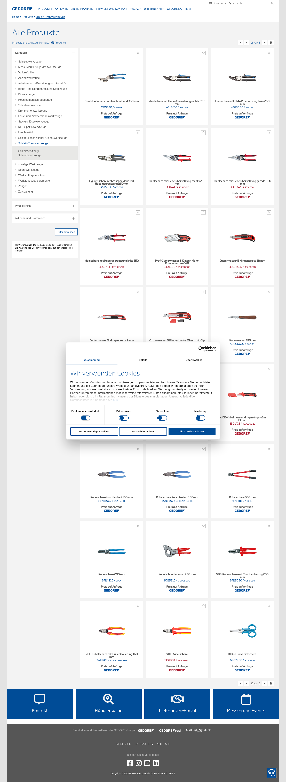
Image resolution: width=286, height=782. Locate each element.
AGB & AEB (163, 744)
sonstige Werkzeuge (30, 164)
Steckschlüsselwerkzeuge (33, 121)
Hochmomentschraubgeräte (35, 99)
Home (15, 17)
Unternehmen (154, 8)
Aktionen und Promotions (30, 218)
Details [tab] (143, 359)
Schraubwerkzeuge (30, 61)
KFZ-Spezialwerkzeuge (32, 127)
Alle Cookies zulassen (192, 431)
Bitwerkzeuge (26, 94)
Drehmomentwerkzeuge (32, 110)
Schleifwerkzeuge (28, 151)
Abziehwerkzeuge (29, 78)
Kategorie (21, 52)
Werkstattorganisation (31, 175)
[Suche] (258, 3)
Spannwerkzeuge (28, 169)
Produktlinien (23, 205)
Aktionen (61, 8)
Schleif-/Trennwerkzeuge (33, 143)
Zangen (22, 186)
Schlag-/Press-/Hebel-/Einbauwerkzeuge (42, 138)
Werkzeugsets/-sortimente (34, 180)
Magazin (135, 8)
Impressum (123, 744)
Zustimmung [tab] (92, 359)
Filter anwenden (66, 232)
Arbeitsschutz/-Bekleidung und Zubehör (42, 83)
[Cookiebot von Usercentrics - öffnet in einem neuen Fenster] (201, 348)
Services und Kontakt (111, 8)
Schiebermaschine (29, 105)
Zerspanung (25, 191)
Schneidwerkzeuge (29, 155)
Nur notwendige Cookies (94, 431)
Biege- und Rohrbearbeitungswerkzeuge (42, 89)
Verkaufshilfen (26, 72)
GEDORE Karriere (179, 8)
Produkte (45, 8)
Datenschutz (144, 744)
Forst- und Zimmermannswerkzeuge (40, 116)
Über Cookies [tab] (194, 359)
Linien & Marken (82, 8)
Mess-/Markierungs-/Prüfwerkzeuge (39, 67)
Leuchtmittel (25, 132)
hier (115, 399)
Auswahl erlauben (143, 431)
